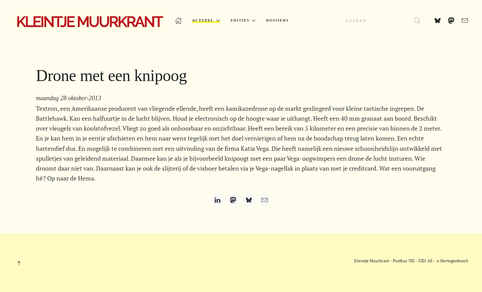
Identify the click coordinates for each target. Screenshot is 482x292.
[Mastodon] (233, 200)
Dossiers (277, 20)
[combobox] (383, 20)
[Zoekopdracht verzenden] (417, 20)
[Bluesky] (249, 200)
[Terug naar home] (89, 20)
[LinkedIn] (217, 200)
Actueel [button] (206, 20)
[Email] (264, 200)
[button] (19, 263)
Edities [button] (243, 20)
